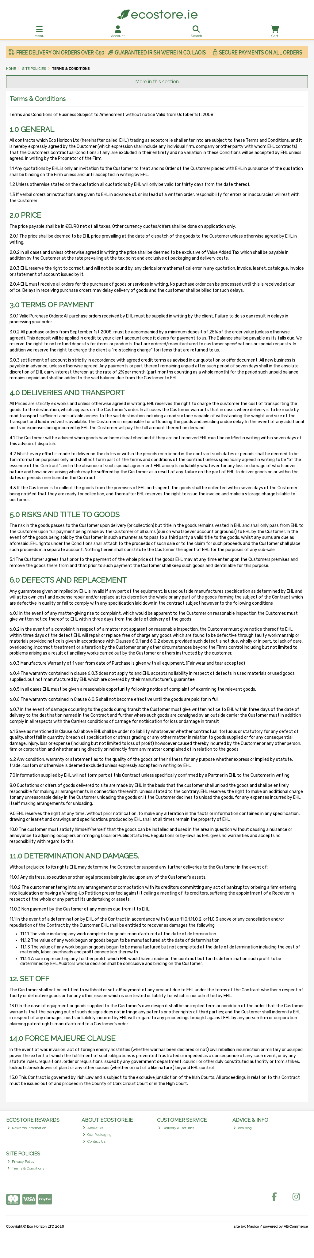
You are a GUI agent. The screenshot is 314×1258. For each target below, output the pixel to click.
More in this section (157, 81)
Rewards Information (26, 1128)
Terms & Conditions (25, 1168)
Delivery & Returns (176, 1128)
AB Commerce (296, 1226)
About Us (93, 1128)
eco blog (242, 1128)
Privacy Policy (21, 1161)
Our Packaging (97, 1134)
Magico (253, 1226)
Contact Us (94, 1141)
